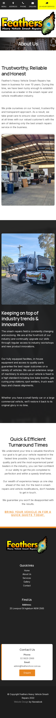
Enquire (27, 673)
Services (27, 578)
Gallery (27, 582)
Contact (27, 585)
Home (27, 570)
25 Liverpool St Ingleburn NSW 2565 (27, 606)
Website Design (21, 702)
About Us (27, 574)
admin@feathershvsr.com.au (27, 663)
